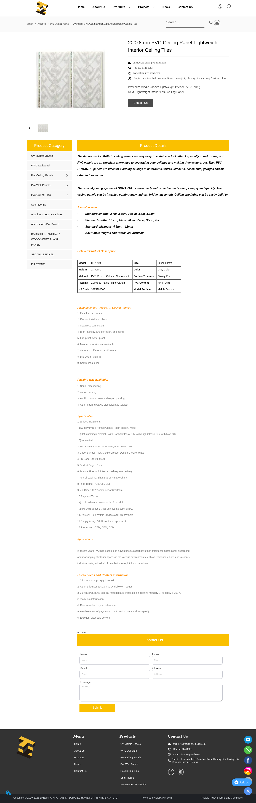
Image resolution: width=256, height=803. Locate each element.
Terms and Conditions (230, 797)
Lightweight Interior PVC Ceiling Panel (159, 92)
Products (121, 7)
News (166, 7)
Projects (146, 7)
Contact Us (185, 7)
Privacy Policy (208, 797)
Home (81, 7)
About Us (98, 7)
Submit (97, 707)
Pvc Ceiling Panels (60, 23)
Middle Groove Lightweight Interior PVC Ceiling (170, 87)
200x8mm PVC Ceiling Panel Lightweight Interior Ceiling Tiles (105, 23)
